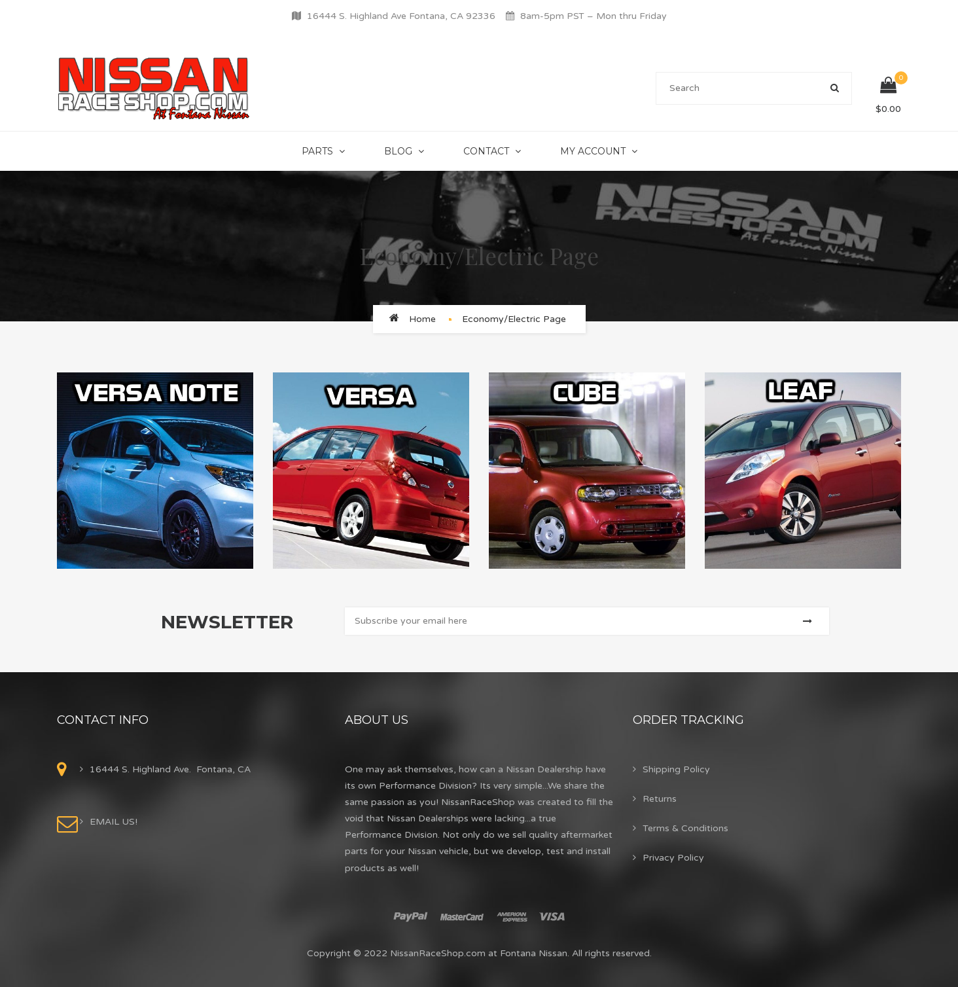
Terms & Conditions (685, 828)
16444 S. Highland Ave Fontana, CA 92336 (401, 16)
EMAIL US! (113, 821)
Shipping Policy (676, 769)
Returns (660, 798)
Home (422, 319)
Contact (486, 151)
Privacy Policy (673, 857)
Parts (317, 151)
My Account (593, 151)
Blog (398, 151)
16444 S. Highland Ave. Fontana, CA (170, 769)
